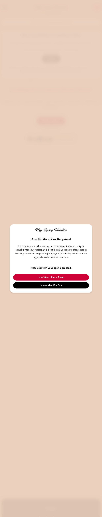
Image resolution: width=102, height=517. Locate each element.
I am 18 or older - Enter (51, 277)
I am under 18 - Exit (51, 285)
